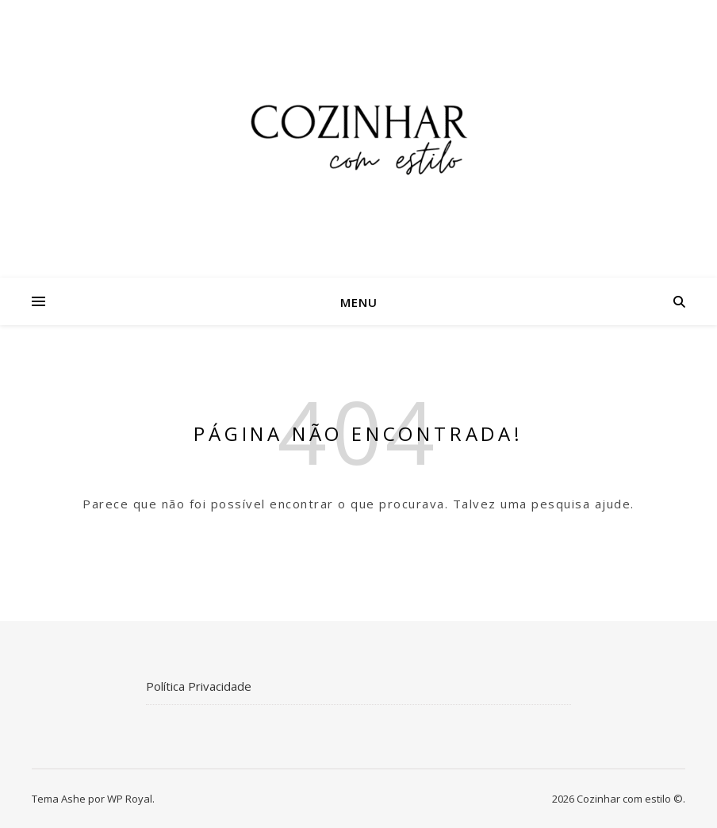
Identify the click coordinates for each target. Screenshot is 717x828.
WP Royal (129, 799)
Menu (359, 302)
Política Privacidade (198, 686)
